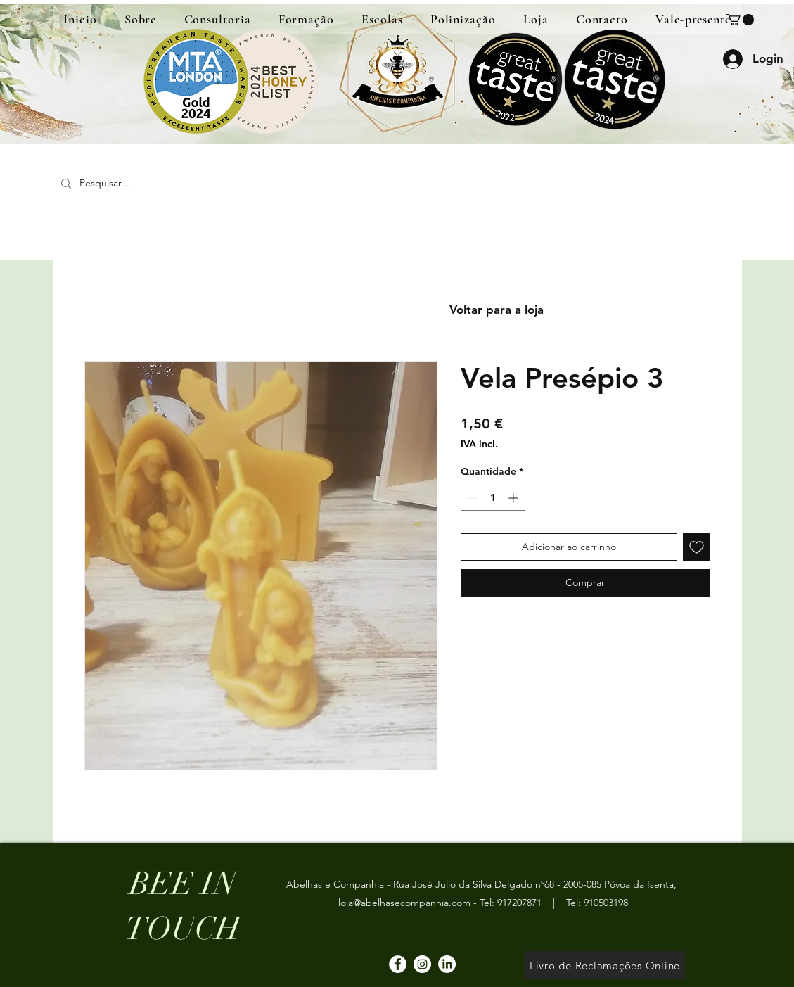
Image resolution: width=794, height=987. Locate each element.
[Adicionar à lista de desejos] (696, 547)
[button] (740, 19)
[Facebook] (397, 964)
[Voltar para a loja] (496, 310)
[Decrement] (471, 497)
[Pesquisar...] (156, 183)
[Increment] (514, 497)
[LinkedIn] (447, 964)
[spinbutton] (493, 497)
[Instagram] (422, 964)
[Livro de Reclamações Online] (605, 965)
